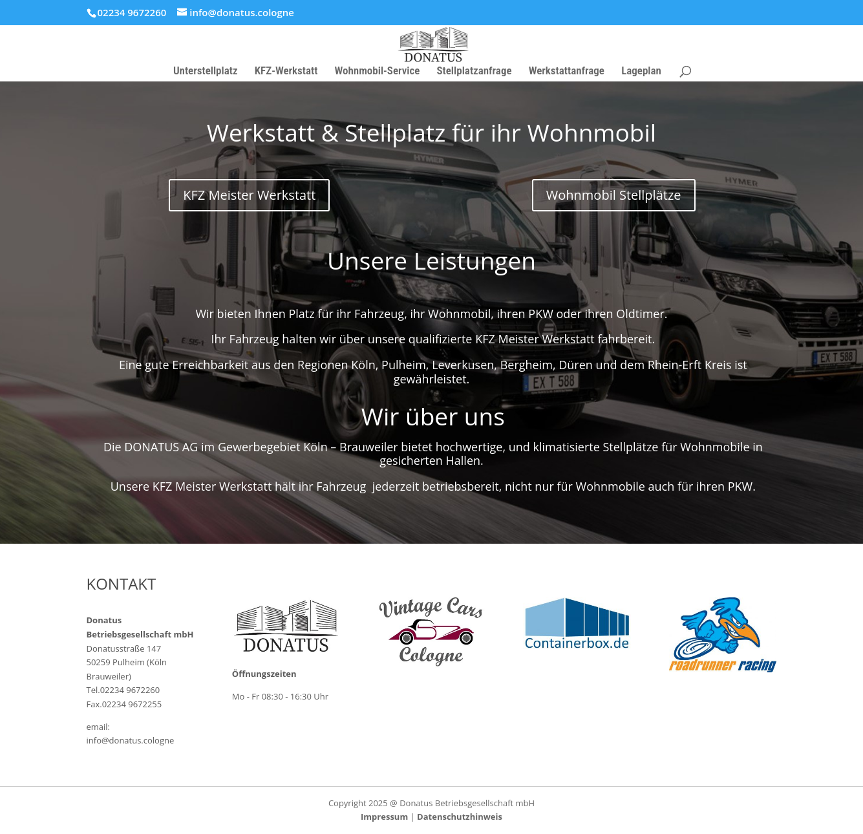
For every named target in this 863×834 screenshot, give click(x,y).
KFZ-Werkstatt (286, 71)
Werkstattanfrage (566, 71)
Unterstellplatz (205, 71)
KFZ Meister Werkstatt (249, 195)
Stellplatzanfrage (474, 71)
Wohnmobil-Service (377, 71)
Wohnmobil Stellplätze (613, 195)
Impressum (384, 816)
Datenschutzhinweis (459, 816)
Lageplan (641, 71)
